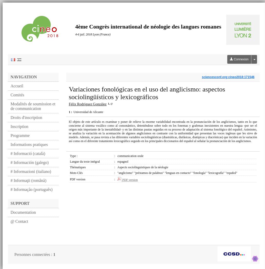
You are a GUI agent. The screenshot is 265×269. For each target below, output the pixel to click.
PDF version (127, 180)
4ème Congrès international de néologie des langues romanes (148, 26)
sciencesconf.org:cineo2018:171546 (228, 77)
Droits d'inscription (26, 117)
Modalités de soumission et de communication (33, 106)
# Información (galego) (30, 162)
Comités (17, 95)
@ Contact (19, 221)
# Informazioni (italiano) (31, 171)
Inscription (19, 126)
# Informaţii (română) (28, 180)
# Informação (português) (32, 189)
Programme (20, 135)
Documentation (23, 212)
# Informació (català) (28, 153)
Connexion (239, 59)
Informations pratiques (29, 144)
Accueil (17, 86)
